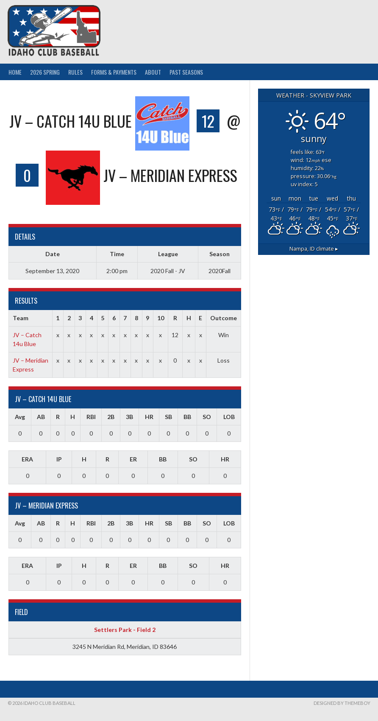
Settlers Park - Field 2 (125, 629)
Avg (20, 416)
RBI (91, 416)
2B (110, 416)
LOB (229, 416)
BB (187, 416)
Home (15, 71)
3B (129, 416)
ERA (27, 459)
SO (207, 416)
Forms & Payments (113, 71)
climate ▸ (313, 248)
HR (149, 416)
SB (168, 416)
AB (41, 416)
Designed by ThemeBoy (342, 703)
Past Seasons (186, 71)
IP (59, 459)
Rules (75, 71)
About (153, 71)
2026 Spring (45, 71)
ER (133, 459)
